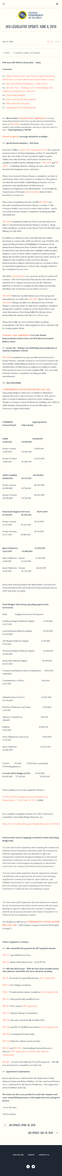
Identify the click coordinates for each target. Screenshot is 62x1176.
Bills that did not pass (17, 103)
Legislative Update (22, 53)
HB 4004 (43, 202)
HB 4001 (47, 162)
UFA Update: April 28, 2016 (22, 1125)
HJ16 (4, 992)
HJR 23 (6, 985)
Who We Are (18, 1155)
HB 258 (6, 1020)
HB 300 (6, 1027)
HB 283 (17, 1048)
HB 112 (5, 1006)
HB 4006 (14, 124)
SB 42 (5, 978)
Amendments (18, 276)
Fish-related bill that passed (21, 99)
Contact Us (44, 1155)
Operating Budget (15, 95)
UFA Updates (35, 53)
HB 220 (6, 1041)
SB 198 (5, 1061)
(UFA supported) (49, 992)
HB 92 (5, 999)
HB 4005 (6, 302)
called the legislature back (33, 149)
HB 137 (5, 955)
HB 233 (6, 1013)
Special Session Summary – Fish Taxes (26, 83)
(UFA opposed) (47, 978)
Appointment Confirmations (21, 107)
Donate (31, 1155)
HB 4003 (33, 299)
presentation (32, 191)
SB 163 (5, 1048)
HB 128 (5, 962)
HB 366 (6, 1034)
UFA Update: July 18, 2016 (40, 1133)
